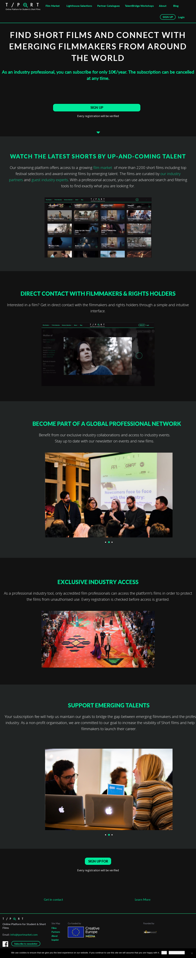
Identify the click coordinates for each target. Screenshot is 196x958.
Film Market (53, 5)
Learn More (143, 903)
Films (54, 930)
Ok (164, 952)
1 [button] (106, 544)
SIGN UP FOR (98, 863)
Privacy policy (176, 952)
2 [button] (108, 544)
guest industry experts (49, 181)
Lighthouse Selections (79, 5)
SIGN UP (168, 16)
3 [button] (112, 544)
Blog (175, 5)
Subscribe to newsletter (25, 946)
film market (103, 169)
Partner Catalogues (108, 5)
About (162, 5)
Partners (56, 934)
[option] (98, 229)
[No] (191, 953)
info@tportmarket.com (24, 937)
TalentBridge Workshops (139, 5)
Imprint (55, 942)
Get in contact (53, 903)
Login (181, 17)
